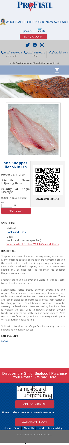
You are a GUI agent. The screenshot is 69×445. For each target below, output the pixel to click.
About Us (52, 63)
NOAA (5, 341)
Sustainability (23, 63)
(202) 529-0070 (34, 52)
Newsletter (39, 63)
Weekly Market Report (34, 421)
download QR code (48, 182)
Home (7, 428)
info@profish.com (57, 52)
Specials (26, 31)
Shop (17, 428)
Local (11, 63)
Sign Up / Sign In (33, 36)
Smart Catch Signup (34, 403)
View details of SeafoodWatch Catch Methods (32, 244)
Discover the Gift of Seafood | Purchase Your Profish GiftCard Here (34, 375)
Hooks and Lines (16, 232)
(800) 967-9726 (11, 52)
